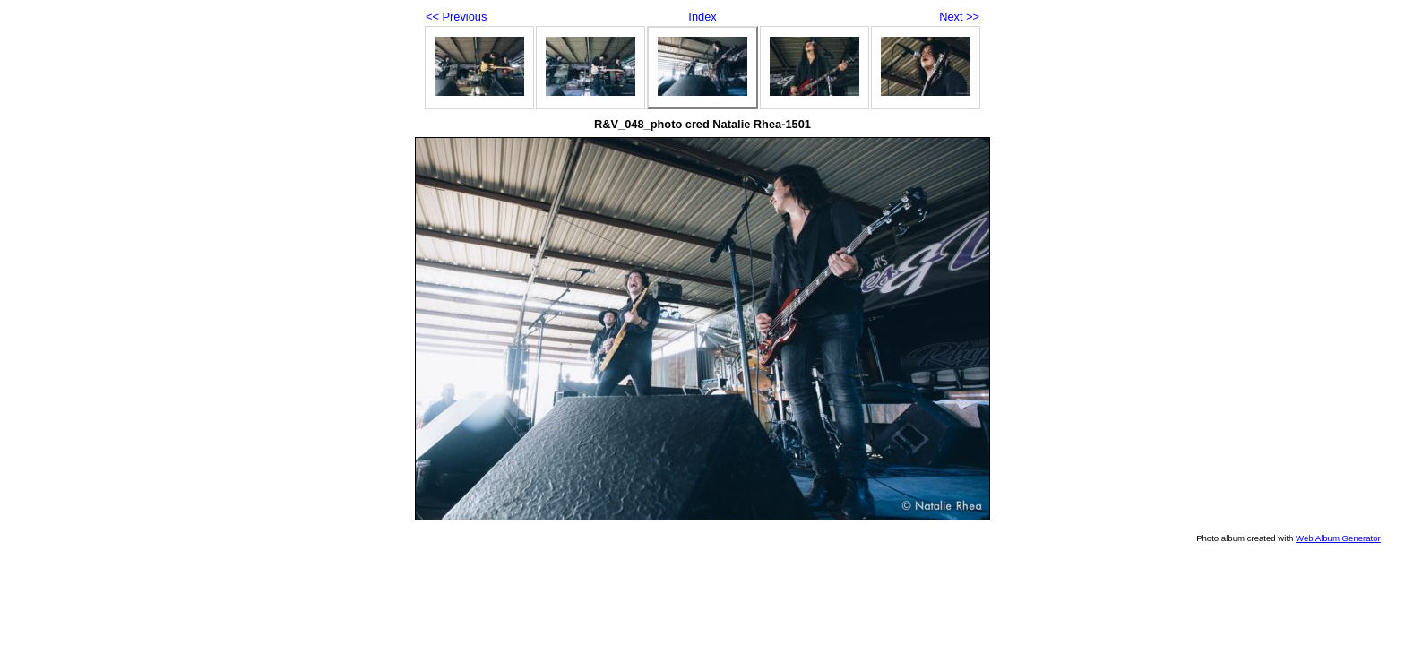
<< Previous (456, 16)
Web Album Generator (1338, 538)
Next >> (959, 16)
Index (702, 16)
